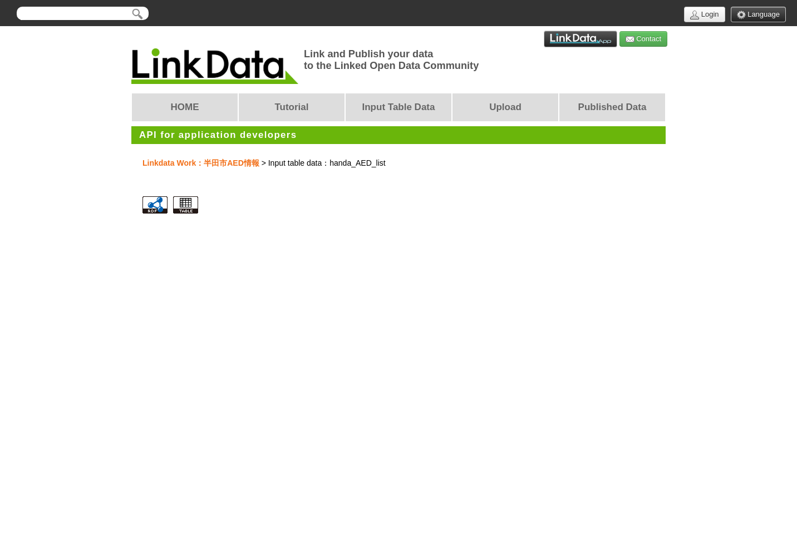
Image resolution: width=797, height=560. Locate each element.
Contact (643, 39)
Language (758, 14)
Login (704, 14)
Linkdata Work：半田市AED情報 (200, 162)
